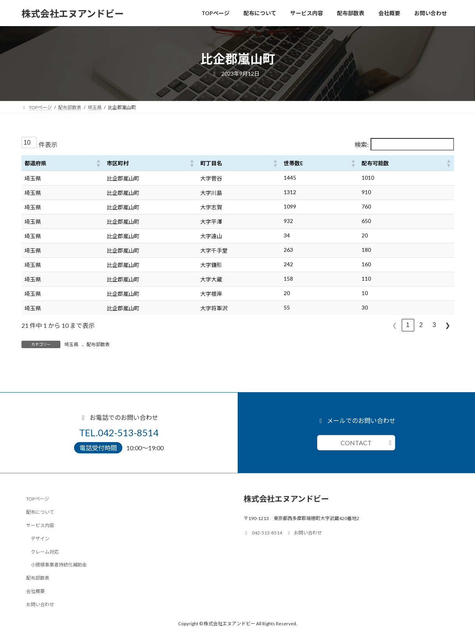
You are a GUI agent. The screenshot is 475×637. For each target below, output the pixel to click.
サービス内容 (40, 525)
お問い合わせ (40, 604)
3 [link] (434, 325)
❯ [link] (447, 325)
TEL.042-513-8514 (119, 432)
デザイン (40, 538)
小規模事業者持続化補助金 (59, 565)
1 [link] (408, 325)
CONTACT (356, 442)
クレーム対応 (45, 551)
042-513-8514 (263, 533)
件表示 (48, 144)
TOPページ (37, 499)
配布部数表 (98, 344)
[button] (98, 163)
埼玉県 (71, 344)
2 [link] (421, 325)
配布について (40, 512)
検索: (362, 144)
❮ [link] (394, 325)
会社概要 (35, 591)
